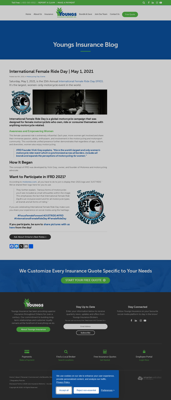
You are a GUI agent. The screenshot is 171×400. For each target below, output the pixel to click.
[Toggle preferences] (107, 390)
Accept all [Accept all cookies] (64, 390)
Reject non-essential (86, 390)
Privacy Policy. (63, 382)
